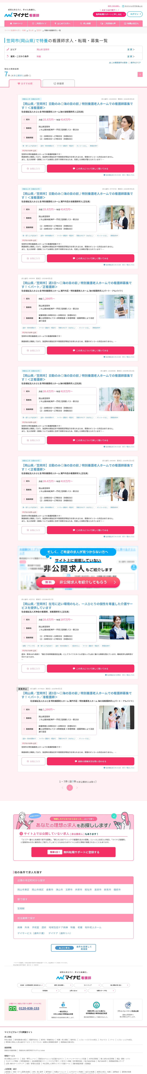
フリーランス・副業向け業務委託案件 (45, 1042)
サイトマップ (87, 985)
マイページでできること (134, 6)
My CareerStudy (89, 1061)
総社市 (88, 889)
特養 (72, 927)
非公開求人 (19, 75)
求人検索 (87, 23)
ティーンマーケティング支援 (76, 1059)
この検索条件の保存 (118, 62)
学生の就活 (8, 1040)
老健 (80, 927)
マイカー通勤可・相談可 (65, 146)
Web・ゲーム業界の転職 (21, 1072)
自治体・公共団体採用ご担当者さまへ (31, 985)
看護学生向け (33, 1040)
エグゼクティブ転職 (76, 1072)
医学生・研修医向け (48, 1040)
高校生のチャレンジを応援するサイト (51, 1059)
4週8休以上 (76, 646)
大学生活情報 (93, 1059)
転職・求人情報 (62, 1040)
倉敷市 (49, 889)
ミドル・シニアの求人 (124, 1040)
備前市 (117, 889)
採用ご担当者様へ (114, 6)
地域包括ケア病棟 (58, 927)
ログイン (134, 14)
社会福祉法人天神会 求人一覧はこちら (120, 675)
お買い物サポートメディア (15, 1063)
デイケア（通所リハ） (60, 933)
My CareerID (102, 1061)
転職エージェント (60, 1072)
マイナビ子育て (53, 1061)
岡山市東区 (23, 889)
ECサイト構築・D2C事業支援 (72, 1061)
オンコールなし (82, 146)
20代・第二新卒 (37, 1072)
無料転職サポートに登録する (73, 852)
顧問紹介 (116, 1072)
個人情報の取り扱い (116, 985)
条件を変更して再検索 (73, 947)
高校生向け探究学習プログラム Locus (32, 1050)
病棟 (19, 927)
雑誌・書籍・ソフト (123, 1059)
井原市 (78, 889)
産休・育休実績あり (47, 146)
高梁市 (98, 889)
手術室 (35, 927)
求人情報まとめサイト (11, 1059)
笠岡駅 (21, 908)
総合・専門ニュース (29, 1059)
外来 (27, 927)
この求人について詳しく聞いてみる (90, 168)
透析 (44, 927)
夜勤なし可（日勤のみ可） (31, 99)
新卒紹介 (49, 1072)
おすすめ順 (25, 83)
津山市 (59, 889)
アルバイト (103, 1040)
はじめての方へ (63, 23)
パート (112, 1040)
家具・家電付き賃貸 (33, 1063)
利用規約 (45, 990)
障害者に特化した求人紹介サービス (18, 1042)
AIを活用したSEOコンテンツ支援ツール (56, 1063)
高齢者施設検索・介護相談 (82, 1063)
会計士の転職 (89, 1072)
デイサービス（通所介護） (31, 933)
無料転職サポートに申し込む (109, 14)
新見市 (107, 889)
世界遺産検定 (25, 1061)
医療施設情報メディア (116, 1061)
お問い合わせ (73, 990)
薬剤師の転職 (126, 1072)
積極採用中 (93, 146)
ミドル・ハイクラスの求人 (88, 1040)
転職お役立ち (133, 23)
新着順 (59, 83)
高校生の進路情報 (10, 1050)
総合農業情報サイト (39, 1061)
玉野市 (69, 889)
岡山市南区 (38, 889)
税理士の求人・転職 (104, 1072)
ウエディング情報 (12, 1061)
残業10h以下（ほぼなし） (85, 235)
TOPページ (18, 23)
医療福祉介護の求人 (67, 1042)
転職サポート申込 (102, 990)
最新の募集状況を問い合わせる (90, 761)
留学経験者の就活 (21, 1040)
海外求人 (73, 1040)
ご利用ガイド (40, 23)
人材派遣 (7, 1072)
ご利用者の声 (110, 23)
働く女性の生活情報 (107, 1059)
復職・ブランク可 (29, 646)
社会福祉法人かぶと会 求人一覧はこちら (120, 175)
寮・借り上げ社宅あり (30, 146)
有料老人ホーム (93, 927)
